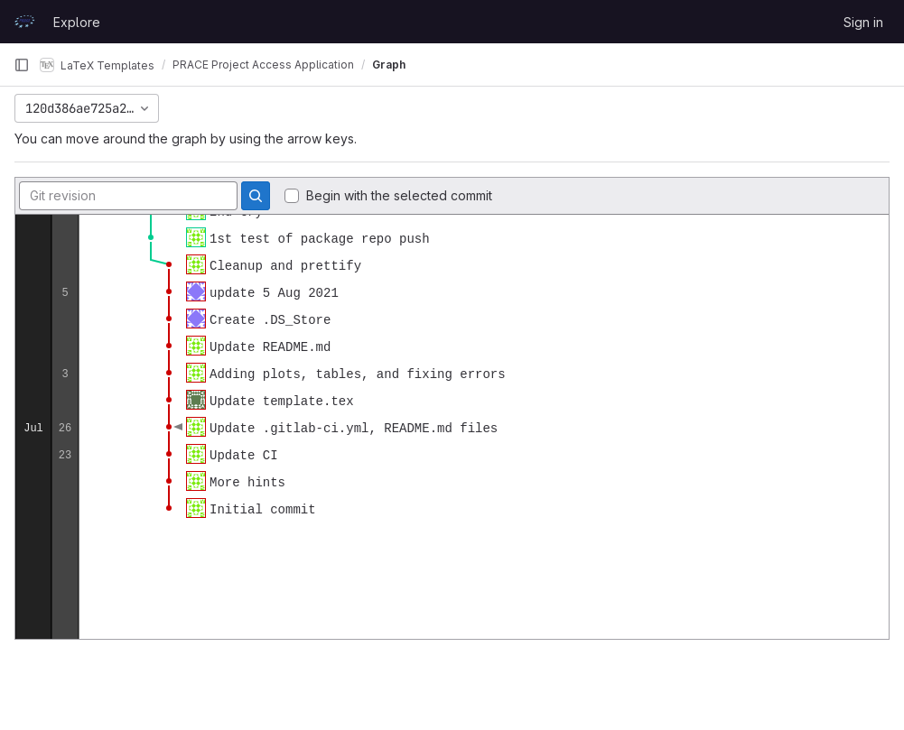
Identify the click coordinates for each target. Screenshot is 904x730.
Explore (76, 22)
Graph (388, 64)
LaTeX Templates (97, 65)
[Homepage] (24, 21)
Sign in (863, 22)
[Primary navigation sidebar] (21, 65)
